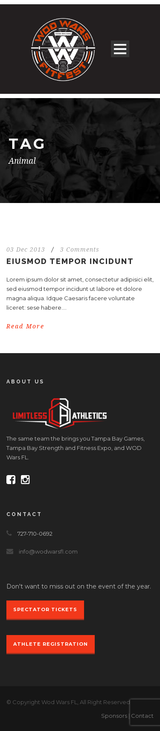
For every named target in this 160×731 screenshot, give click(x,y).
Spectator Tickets (45, 609)
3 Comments (79, 249)
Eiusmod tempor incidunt (70, 261)
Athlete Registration (50, 644)
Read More (25, 326)
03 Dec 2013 (25, 249)
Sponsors (114, 715)
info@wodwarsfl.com (48, 551)
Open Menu (120, 49)
